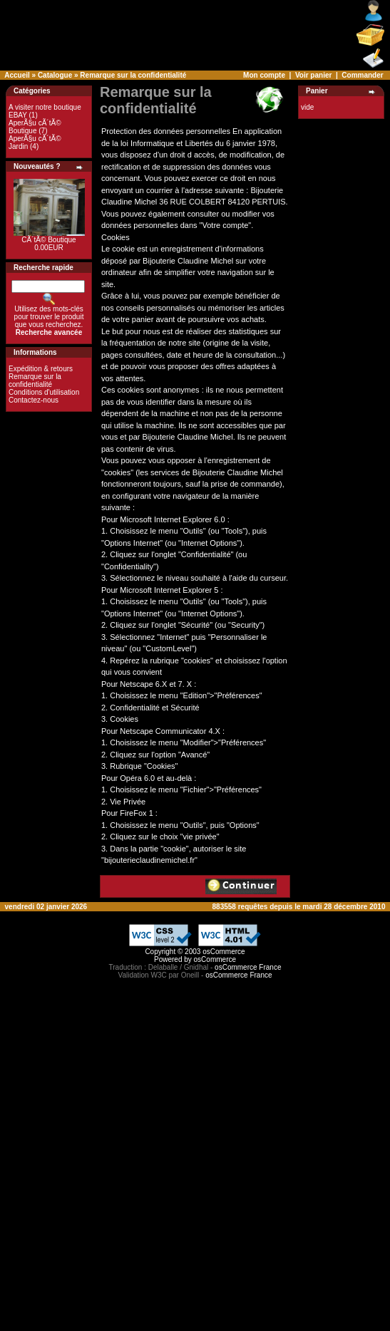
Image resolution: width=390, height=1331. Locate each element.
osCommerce (223, 951)
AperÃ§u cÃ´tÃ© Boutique (35, 127)
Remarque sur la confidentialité (133, 75)
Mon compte (264, 75)
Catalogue (55, 75)
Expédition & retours (41, 369)
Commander (362, 75)
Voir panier (313, 75)
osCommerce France (248, 967)
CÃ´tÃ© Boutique (48, 240)
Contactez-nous (33, 400)
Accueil (17, 75)
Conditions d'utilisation (44, 392)
